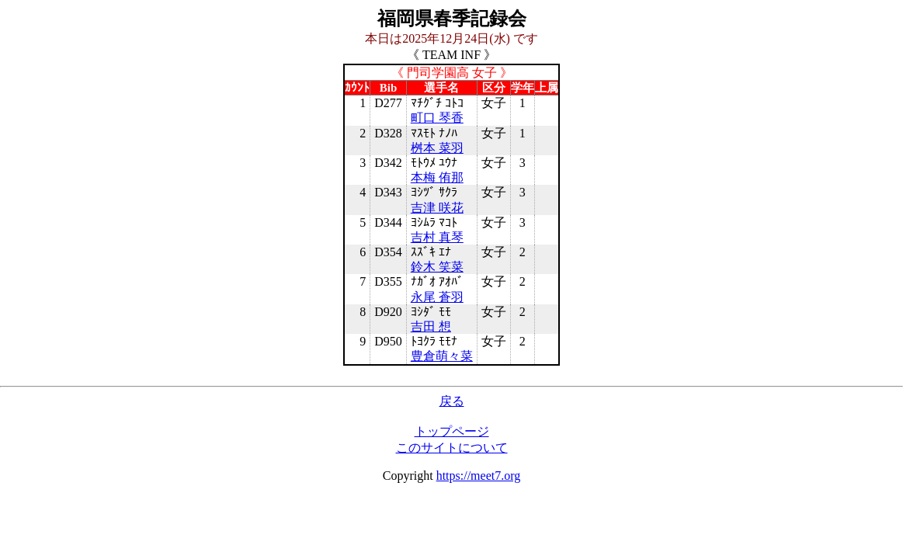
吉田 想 (431, 326)
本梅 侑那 (437, 177)
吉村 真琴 (437, 237)
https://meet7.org (478, 475)
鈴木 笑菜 (437, 266)
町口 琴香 (437, 117)
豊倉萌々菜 (442, 356)
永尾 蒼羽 (437, 297)
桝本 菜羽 (437, 148)
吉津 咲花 (437, 207)
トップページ (452, 431)
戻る (451, 401)
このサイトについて (452, 447)
